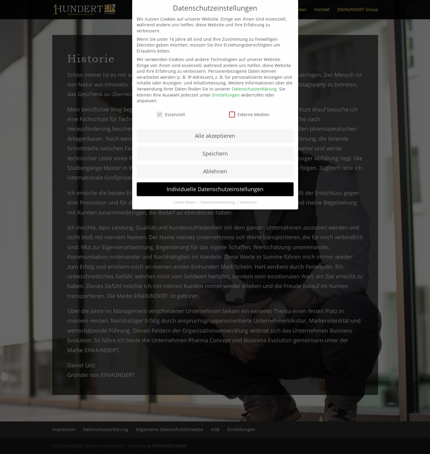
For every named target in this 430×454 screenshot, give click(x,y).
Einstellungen (226, 63)
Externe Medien (249, 83)
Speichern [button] (215, 121)
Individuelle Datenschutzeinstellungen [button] (215, 157)
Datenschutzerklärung (254, 57)
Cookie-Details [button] (185, 170)
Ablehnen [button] (215, 139)
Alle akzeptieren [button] (215, 104)
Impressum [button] (248, 170)
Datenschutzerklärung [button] (218, 170)
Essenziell (171, 83)
